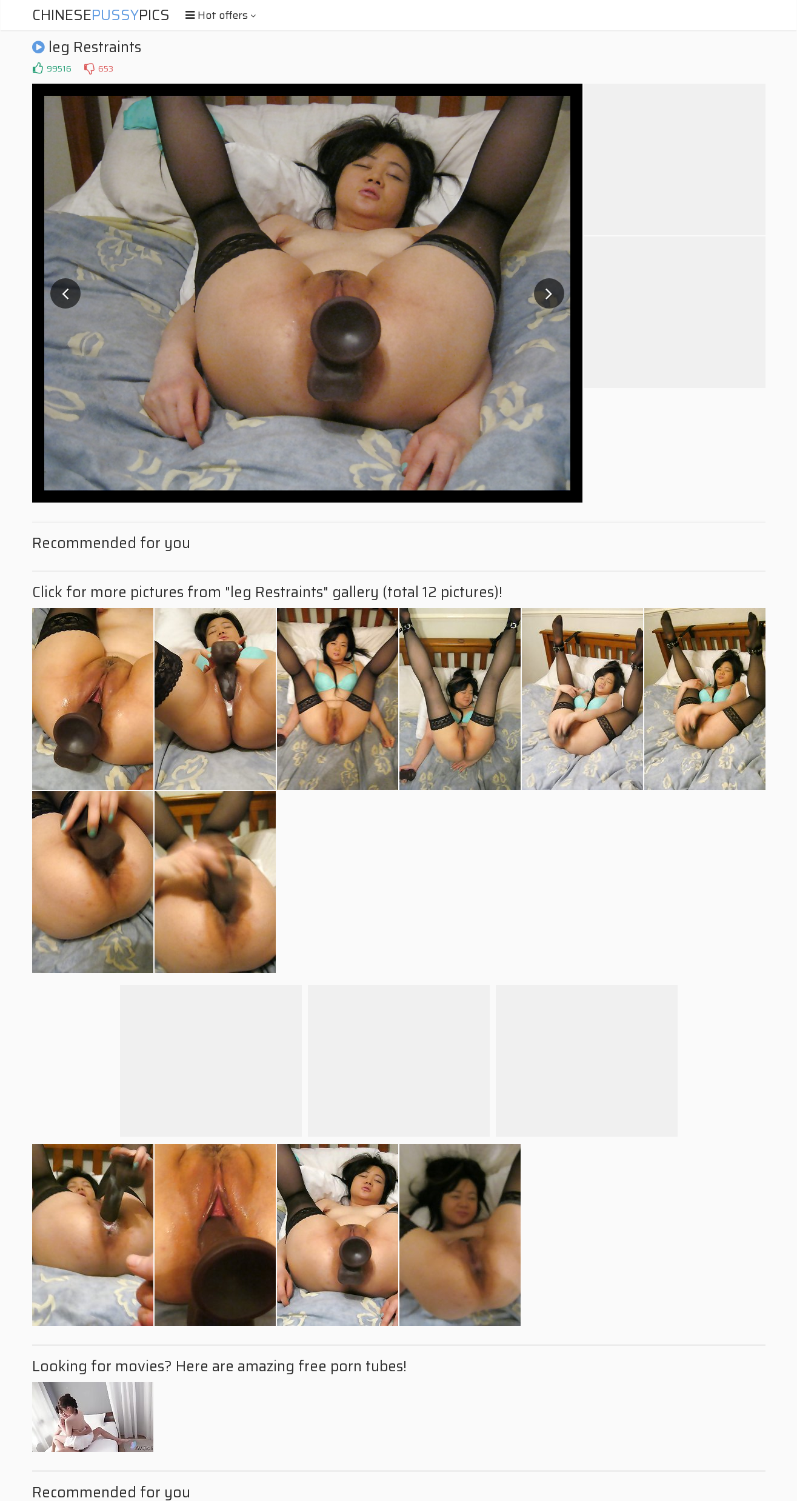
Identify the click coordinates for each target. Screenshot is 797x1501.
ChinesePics (101, 15)
